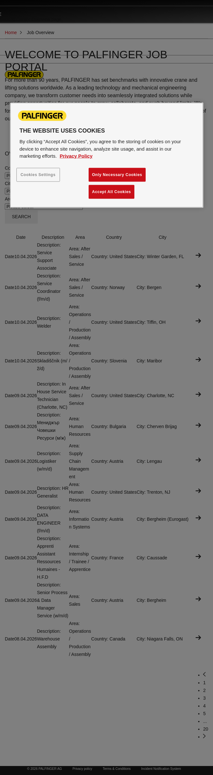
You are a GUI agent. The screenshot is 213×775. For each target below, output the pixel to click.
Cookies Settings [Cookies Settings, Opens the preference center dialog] (38, 174)
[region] (106, 155)
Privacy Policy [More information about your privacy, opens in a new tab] (76, 156)
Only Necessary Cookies (117, 174)
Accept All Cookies (111, 191)
